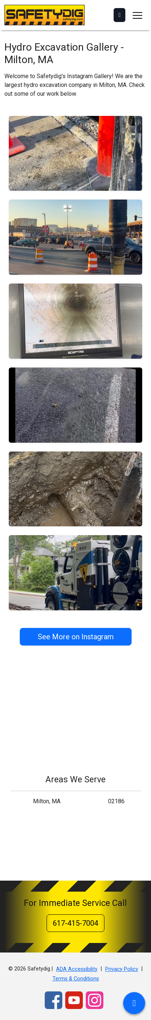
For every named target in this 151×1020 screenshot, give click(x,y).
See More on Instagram (76, 636)
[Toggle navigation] (137, 15)
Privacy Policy (121, 969)
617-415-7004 (75, 923)
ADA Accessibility (76, 969)
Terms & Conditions (75, 979)
